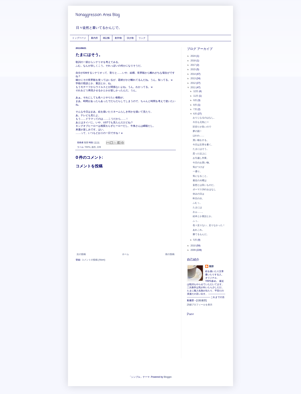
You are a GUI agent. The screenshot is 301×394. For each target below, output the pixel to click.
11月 (196, 96)
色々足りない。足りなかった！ (209, 225)
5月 (195, 240)
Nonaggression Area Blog (98, 15)
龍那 (211, 266)
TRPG (87, 147)
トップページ (79, 37)
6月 (195, 113)
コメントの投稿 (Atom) (93, 259)
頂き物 (130, 37)
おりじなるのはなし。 (204, 117)
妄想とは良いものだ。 (204, 185)
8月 (195, 105)
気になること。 (201, 176)
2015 (193, 69)
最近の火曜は (200, 180)
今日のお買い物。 (202, 162)
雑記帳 (106, 37)
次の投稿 (81, 254)
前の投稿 (169, 254)
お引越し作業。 (201, 158)
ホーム (125, 254)
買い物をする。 (201, 140)
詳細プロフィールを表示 (199, 304)
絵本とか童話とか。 (203, 216)
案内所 (94, 37)
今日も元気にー (201, 122)
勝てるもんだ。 (201, 234)
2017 (193, 65)
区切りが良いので (202, 126)
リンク (142, 37)
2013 (193, 78)
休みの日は (198, 193)
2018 (193, 60)
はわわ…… (198, 135)
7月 (195, 109)
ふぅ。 (196, 221)
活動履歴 (201, 300)
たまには (197, 207)
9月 (195, 100)
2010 (193, 245)
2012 (193, 83)
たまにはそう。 (201, 149)
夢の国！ (197, 131)
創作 (94, 147)
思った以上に (200, 153)
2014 (193, 74)
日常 (99, 147)
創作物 (118, 37)
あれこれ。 (198, 230)
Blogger (168, 377)
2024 (193, 56)
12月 (196, 91)
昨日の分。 (198, 198)
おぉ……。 (198, 212)
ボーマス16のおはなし (204, 189)
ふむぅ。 (197, 203)
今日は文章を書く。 (203, 144)
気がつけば (198, 167)
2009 (193, 250)
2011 (193, 87)
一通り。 (197, 171)
